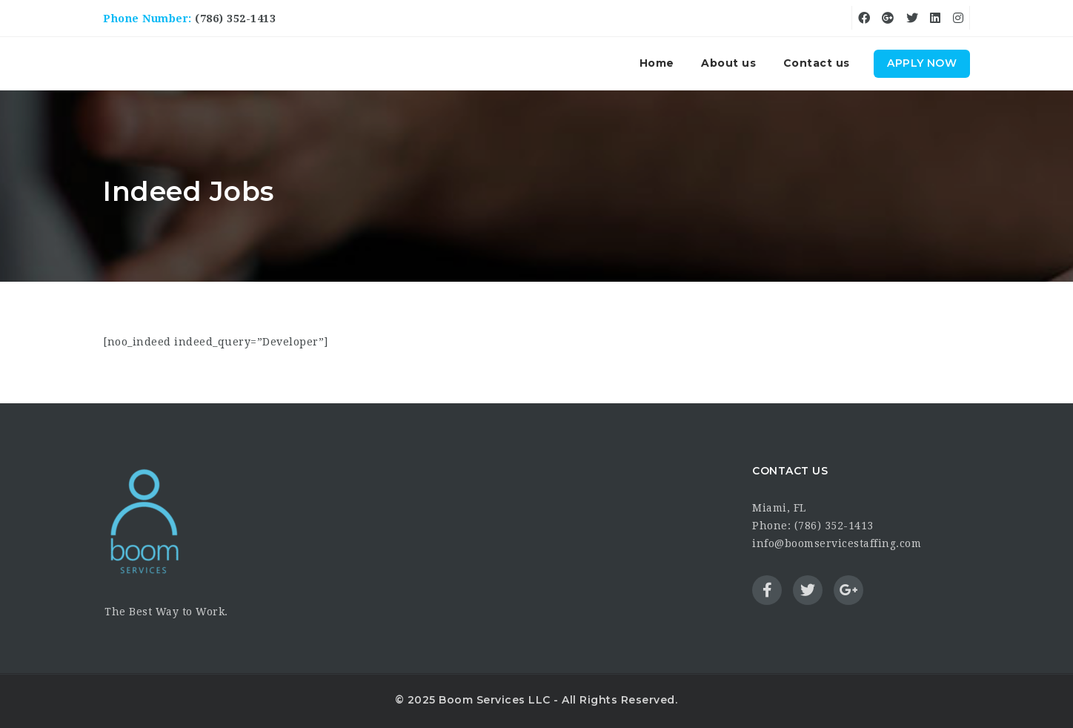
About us (728, 63)
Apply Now (922, 63)
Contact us (816, 63)
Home (657, 63)
